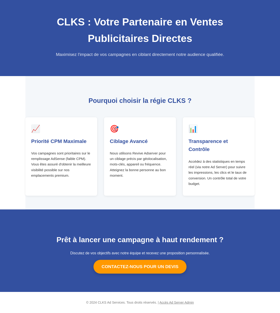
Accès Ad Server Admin (176, 302)
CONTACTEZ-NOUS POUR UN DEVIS (140, 266)
